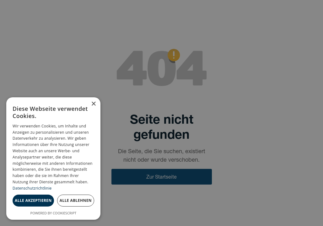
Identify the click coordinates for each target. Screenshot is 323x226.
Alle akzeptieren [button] (33, 200)
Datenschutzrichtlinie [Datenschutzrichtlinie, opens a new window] (32, 188)
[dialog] (53, 158)
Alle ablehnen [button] (76, 200)
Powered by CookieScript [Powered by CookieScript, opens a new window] (53, 213)
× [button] (93, 104)
